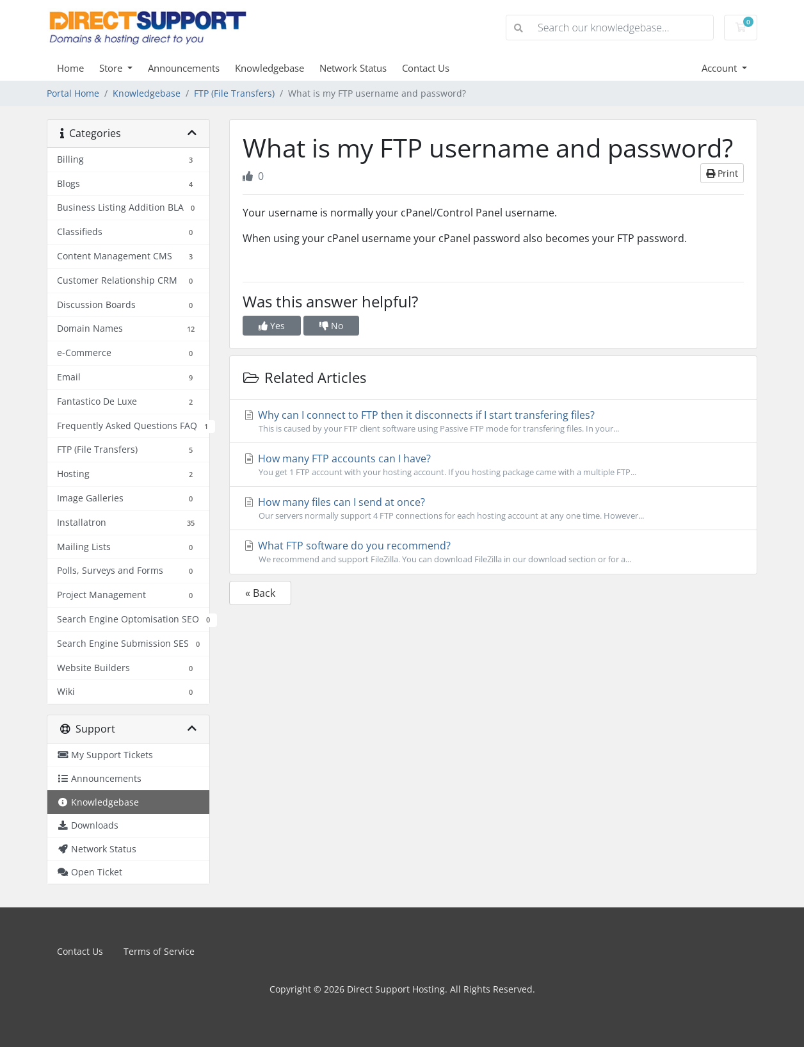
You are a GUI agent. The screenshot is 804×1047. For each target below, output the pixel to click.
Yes (272, 326)
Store (112, 67)
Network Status (353, 67)
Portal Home (73, 93)
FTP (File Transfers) (234, 93)
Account (720, 67)
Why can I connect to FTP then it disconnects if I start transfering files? (493, 421)
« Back (260, 593)
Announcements (184, 67)
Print (722, 173)
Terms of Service (159, 951)
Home (70, 67)
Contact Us (425, 67)
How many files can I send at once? (493, 508)
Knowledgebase (269, 67)
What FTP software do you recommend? (493, 552)
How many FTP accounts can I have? (493, 464)
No (331, 326)
